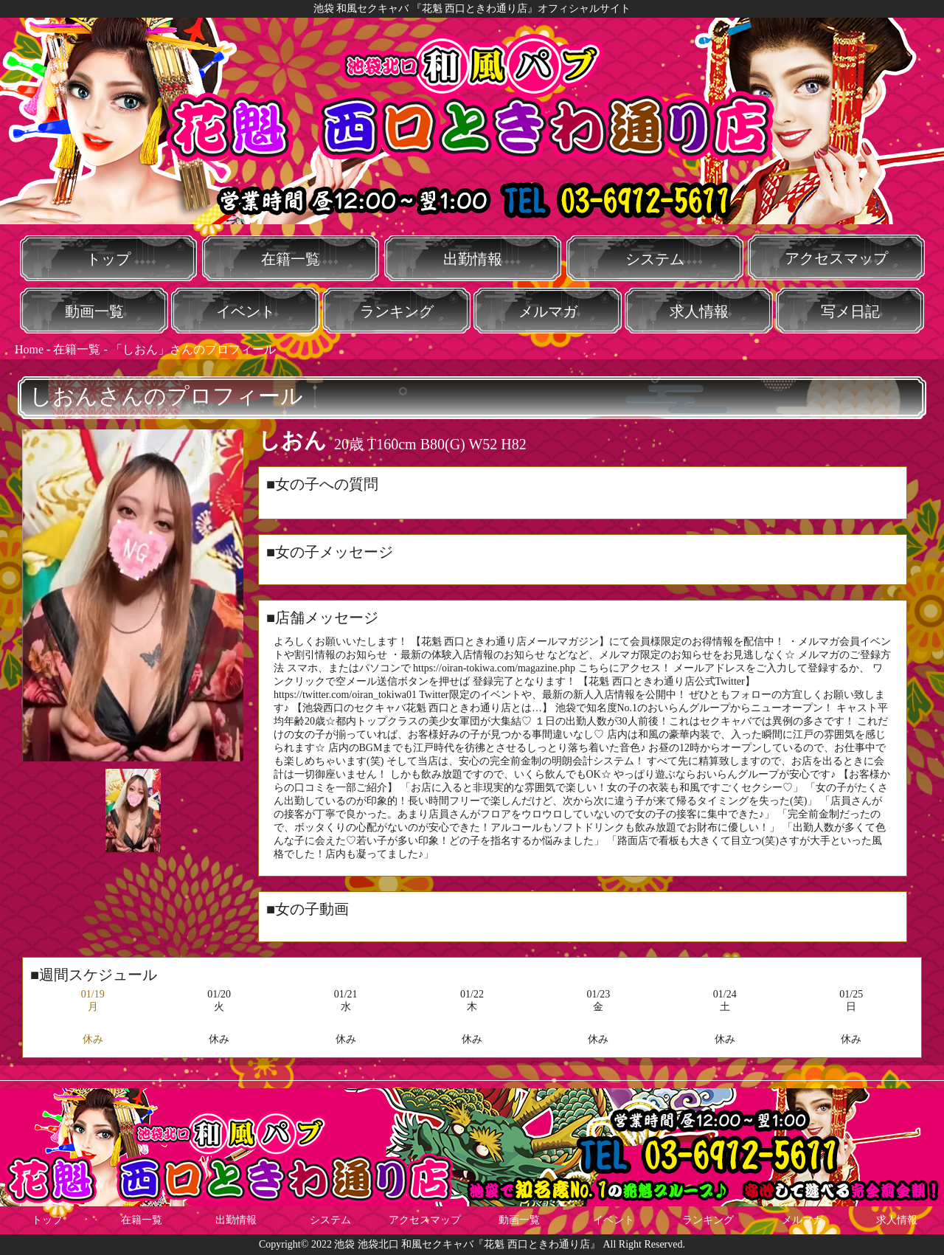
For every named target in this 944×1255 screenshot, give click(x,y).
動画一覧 (94, 311)
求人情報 (699, 311)
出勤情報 (472, 259)
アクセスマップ (836, 258)
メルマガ (547, 311)
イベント (245, 311)
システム (654, 259)
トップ (108, 259)
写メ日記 (850, 311)
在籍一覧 (290, 259)
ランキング (397, 311)
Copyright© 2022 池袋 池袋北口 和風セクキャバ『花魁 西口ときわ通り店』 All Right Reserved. (472, 1244)
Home (29, 349)
